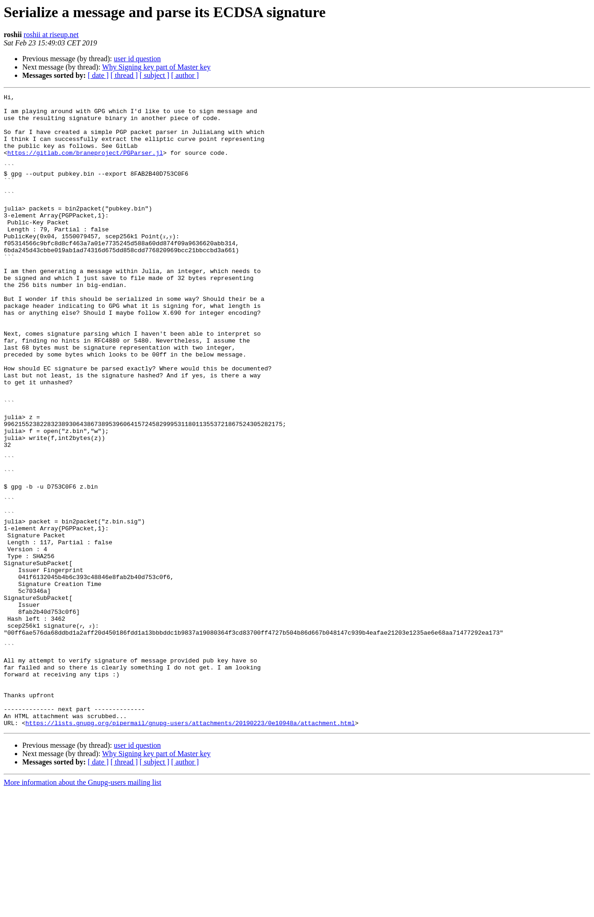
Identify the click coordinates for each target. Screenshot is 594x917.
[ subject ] (154, 75)
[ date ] (98, 75)
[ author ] (185, 75)
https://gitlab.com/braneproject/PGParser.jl (85, 165)
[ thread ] (124, 75)
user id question (137, 59)
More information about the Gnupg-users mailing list (82, 909)
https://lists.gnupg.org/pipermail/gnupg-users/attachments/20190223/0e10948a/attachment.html (190, 849)
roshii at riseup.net (51, 34)
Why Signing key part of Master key (156, 67)
